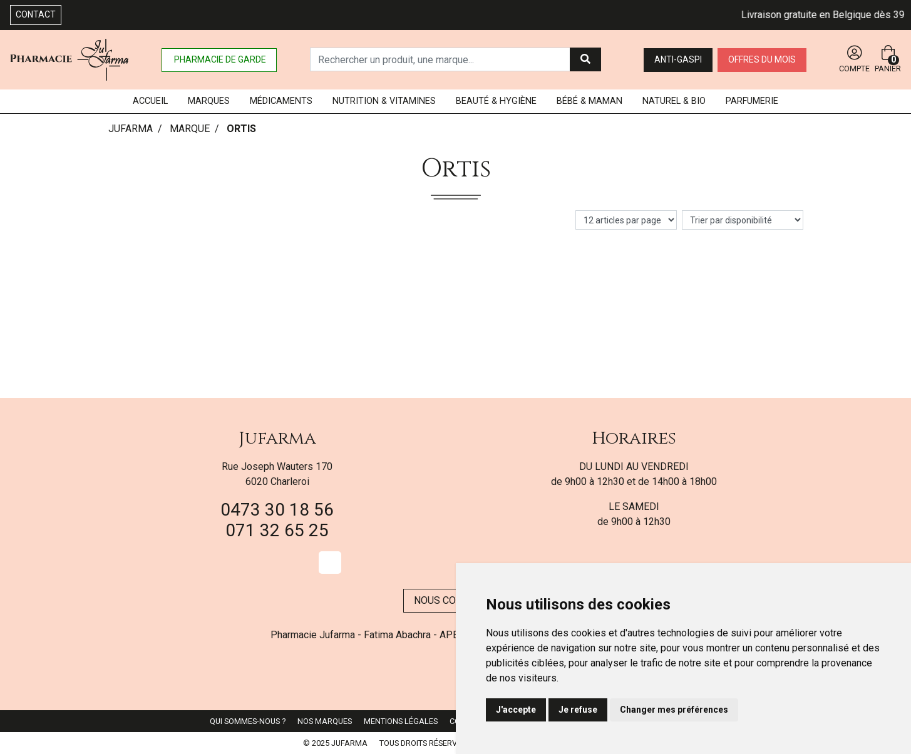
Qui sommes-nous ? (248, 721)
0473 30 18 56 (277, 509)
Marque (190, 129)
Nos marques (324, 721)
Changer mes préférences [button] (674, 710)
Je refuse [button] (577, 710)
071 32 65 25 (277, 530)
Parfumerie (752, 101)
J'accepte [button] (516, 710)
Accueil (150, 101)
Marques (209, 101)
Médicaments (281, 101)
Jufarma (277, 438)
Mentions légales (401, 721)
